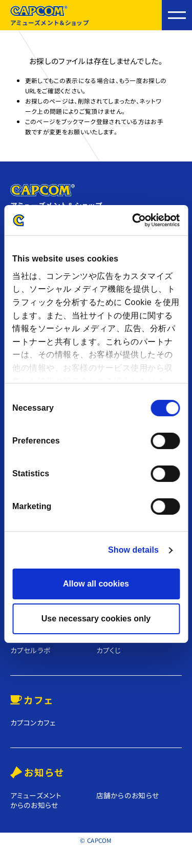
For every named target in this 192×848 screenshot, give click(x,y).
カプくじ (108, 650)
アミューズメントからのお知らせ (36, 800)
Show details (133, 550)
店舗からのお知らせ (127, 795)
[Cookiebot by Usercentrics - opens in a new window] (136, 220)
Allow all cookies (96, 583)
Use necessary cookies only (96, 618)
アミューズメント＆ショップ (49, 16)
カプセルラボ (30, 650)
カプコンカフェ (33, 723)
